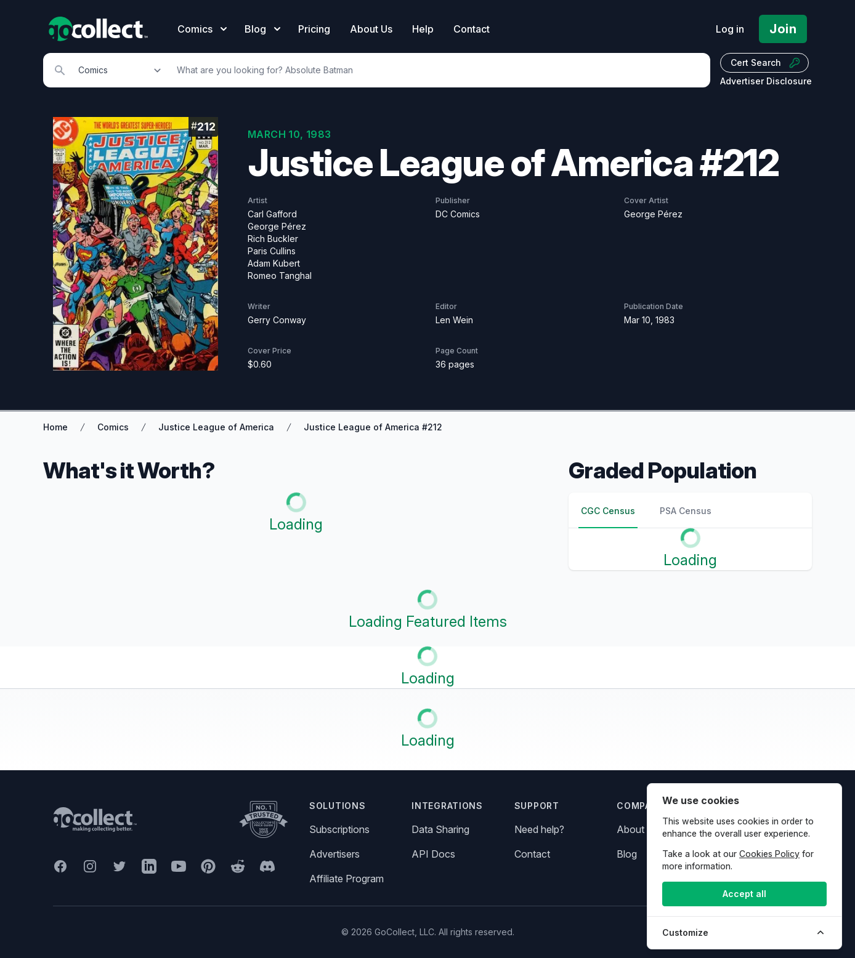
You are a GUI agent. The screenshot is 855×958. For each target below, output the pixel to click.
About (630, 829)
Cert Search (766, 63)
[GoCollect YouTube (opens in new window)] (178, 866)
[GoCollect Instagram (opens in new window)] (90, 866)
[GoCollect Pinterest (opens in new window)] (208, 866)
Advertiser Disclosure (766, 81)
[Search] (437, 70)
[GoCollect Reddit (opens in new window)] (237, 866)
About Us (371, 29)
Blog (627, 854)
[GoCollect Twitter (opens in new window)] (119, 866)
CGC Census (608, 510)
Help (423, 29)
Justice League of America (216, 427)
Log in (730, 29)
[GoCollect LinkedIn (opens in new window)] (149, 866)
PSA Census (685, 510)
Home (55, 427)
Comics (113, 427)
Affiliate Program (346, 878)
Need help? (539, 829)
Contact (471, 29)
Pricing (314, 29)
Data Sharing (440, 829)
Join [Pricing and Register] (782, 29)
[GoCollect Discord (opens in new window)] (267, 866)
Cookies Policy (769, 853)
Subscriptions (339, 829)
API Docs (433, 854)
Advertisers (334, 854)
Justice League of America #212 (373, 427)
